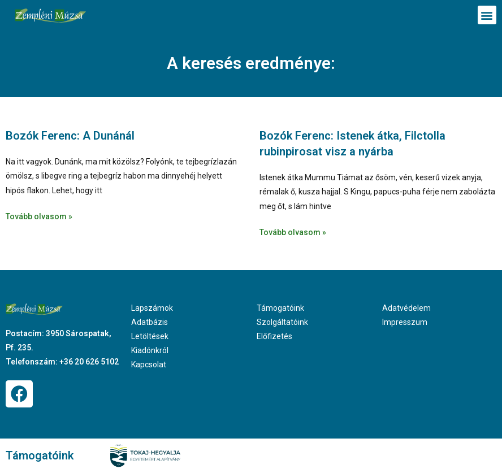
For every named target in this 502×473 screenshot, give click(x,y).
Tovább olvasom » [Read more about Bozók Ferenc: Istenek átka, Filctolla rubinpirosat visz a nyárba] (292, 232)
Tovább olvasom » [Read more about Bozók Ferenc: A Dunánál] (39, 216)
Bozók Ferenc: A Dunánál (70, 135)
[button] (487, 15)
